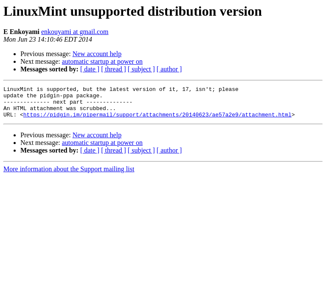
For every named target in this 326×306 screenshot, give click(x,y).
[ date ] (89, 69)
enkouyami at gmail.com (75, 31)
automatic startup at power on (102, 61)
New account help (97, 53)
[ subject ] (141, 69)
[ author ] (169, 69)
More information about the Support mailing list (68, 175)
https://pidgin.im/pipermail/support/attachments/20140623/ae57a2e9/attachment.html (157, 121)
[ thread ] (113, 69)
